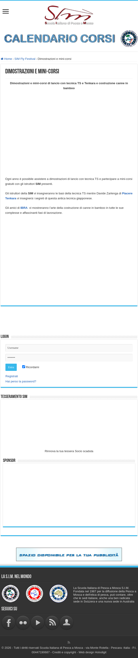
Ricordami (30, 367)
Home (6, 58)
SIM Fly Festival (24, 58)
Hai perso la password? (20, 381)
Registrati (11, 376)
